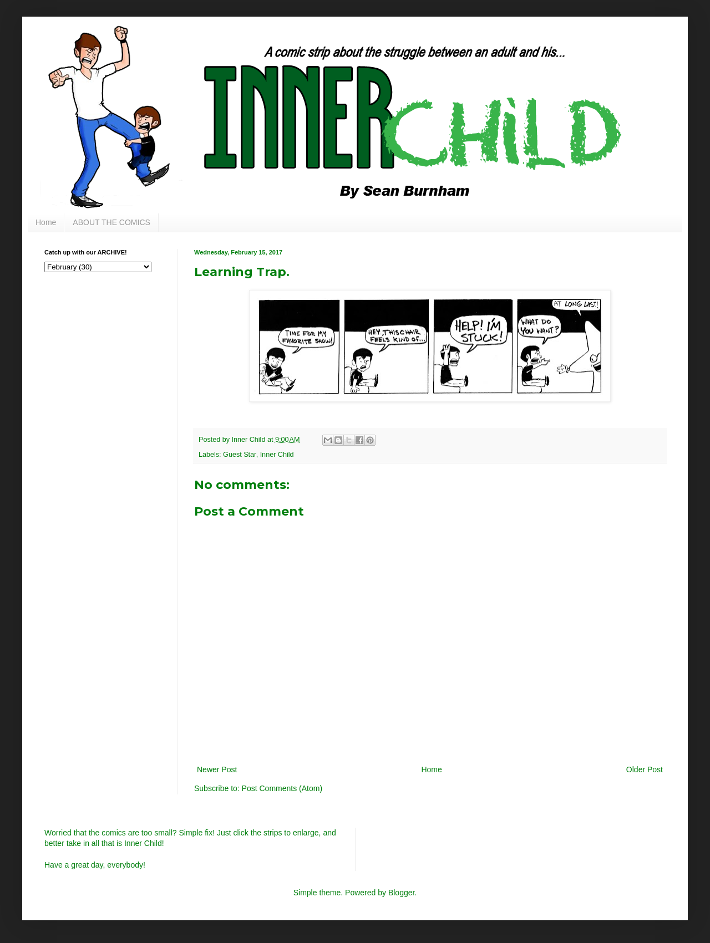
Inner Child (277, 454)
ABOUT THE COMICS (111, 222)
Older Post (644, 769)
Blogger (401, 892)
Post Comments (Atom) (282, 788)
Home (46, 222)
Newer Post (217, 769)
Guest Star (239, 454)
